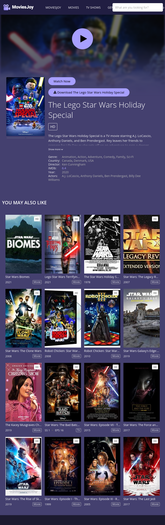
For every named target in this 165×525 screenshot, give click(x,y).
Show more (55, 149)
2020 (65, 172)
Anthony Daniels (92, 176)
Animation (69, 157)
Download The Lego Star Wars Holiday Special (89, 92)
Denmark (80, 161)
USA (91, 161)
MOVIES (73, 7)
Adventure (95, 157)
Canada (67, 161)
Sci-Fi (130, 157)
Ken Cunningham (73, 164)
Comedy (109, 157)
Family (120, 157)
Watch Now (62, 81)
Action (82, 157)
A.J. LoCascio (70, 176)
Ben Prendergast (116, 176)
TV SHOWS (93, 7)
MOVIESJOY (53, 7)
